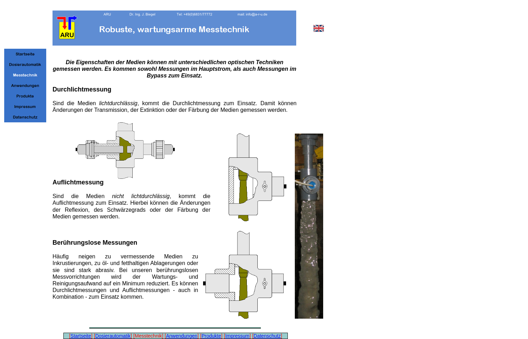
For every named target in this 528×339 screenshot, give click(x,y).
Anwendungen (181, 336)
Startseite (80, 336)
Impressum (237, 336)
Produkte (211, 336)
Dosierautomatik (113, 336)
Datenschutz (267, 336)
